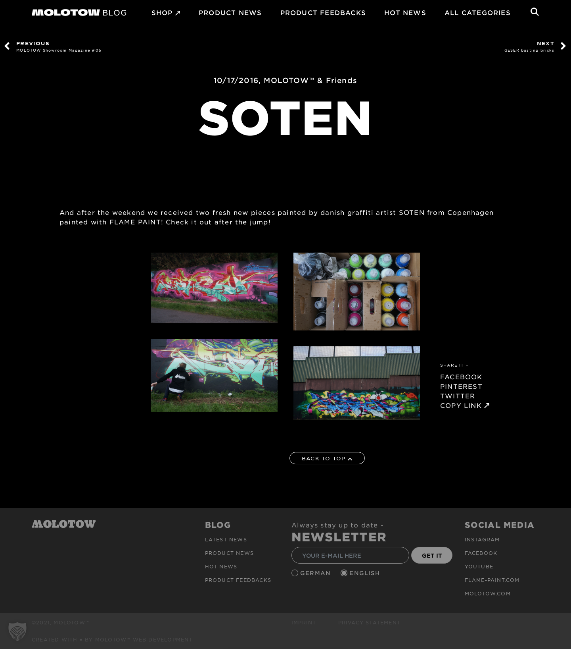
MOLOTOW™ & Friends (310, 80)
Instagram (482, 539)
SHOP (162, 12)
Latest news (226, 539)
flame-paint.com (492, 580)
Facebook (481, 553)
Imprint (303, 622)
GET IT (432, 555)
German (316, 573)
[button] (17, 631)
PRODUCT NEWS (230, 12)
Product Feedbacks (323, 12)
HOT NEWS (405, 12)
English (365, 573)
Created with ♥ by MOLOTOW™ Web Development (112, 639)
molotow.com (488, 593)
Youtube (479, 566)
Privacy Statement (369, 622)
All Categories (478, 12)
